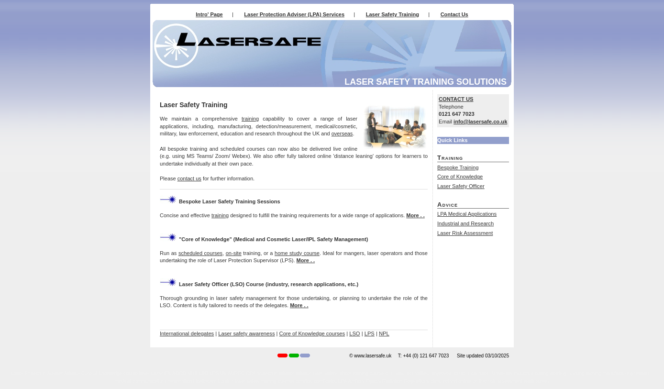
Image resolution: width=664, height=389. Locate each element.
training (250, 119)
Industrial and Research (465, 223)
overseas (342, 133)
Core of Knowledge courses (312, 333)
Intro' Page (209, 14)
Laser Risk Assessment (465, 233)
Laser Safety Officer (461, 186)
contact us (189, 178)
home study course (297, 253)
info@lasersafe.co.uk (480, 121)
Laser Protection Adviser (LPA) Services (294, 14)
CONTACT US (456, 99)
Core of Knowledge (460, 176)
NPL (384, 333)
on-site (234, 253)
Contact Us (454, 14)
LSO (354, 333)
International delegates (187, 333)
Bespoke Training (457, 167)
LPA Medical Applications (467, 214)
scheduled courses (200, 253)
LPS (370, 333)
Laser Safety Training (392, 14)
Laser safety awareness (246, 333)
